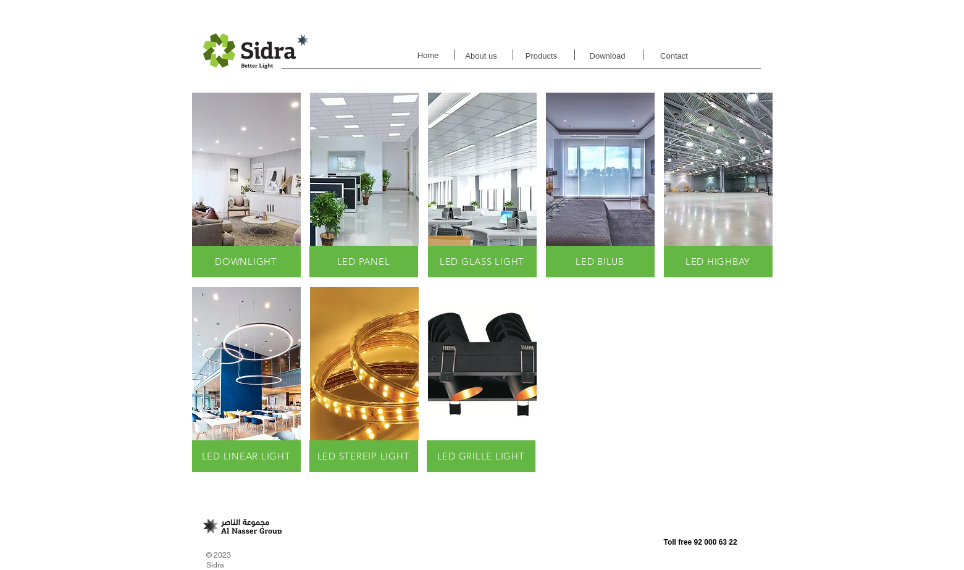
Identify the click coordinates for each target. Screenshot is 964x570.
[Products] (541, 56)
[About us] (481, 56)
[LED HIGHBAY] (718, 261)
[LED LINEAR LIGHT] (246, 456)
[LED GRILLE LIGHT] (481, 456)
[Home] (428, 56)
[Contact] (674, 56)
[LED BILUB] (600, 261)
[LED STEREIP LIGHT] (363, 456)
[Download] (607, 56)
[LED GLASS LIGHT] (482, 261)
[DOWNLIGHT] (246, 261)
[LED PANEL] (363, 261)
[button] (246, 185)
